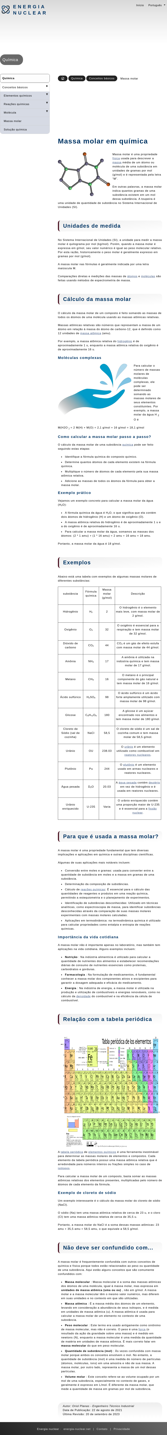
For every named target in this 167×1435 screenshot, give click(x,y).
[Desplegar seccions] (46, 87)
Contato (102, 1429)
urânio (128, 746)
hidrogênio (124, 341)
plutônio (128, 764)
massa (117, 162)
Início (140, 5)
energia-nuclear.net (77, 1429)
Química (8, 78)
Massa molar (13, 121)
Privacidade (122, 1429)
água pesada (128, 782)
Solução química (15, 129)
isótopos (64, 1168)
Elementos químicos (18, 95)
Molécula (10, 112)
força (141, 1329)
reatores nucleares (137, 755)
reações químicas (93, 889)
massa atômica (90, 333)
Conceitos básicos (15, 87)
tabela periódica (72, 1152)
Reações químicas (16, 104)
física (116, 158)
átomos (132, 276)
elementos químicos (102, 1152)
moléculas (148, 276)
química (127, 444)
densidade (83, 996)
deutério (154, 782)
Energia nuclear (30, 9)
